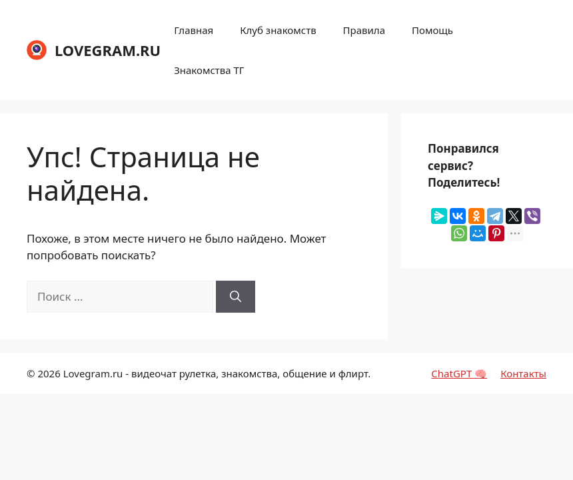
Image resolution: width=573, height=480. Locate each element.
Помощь (432, 30)
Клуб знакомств (278, 30)
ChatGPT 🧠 (459, 373)
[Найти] (235, 297)
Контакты (523, 373)
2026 (48, 373)
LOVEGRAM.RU (108, 50)
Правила (364, 30)
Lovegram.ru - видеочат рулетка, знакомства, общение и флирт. (217, 373)
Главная (193, 30)
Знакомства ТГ (209, 70)
